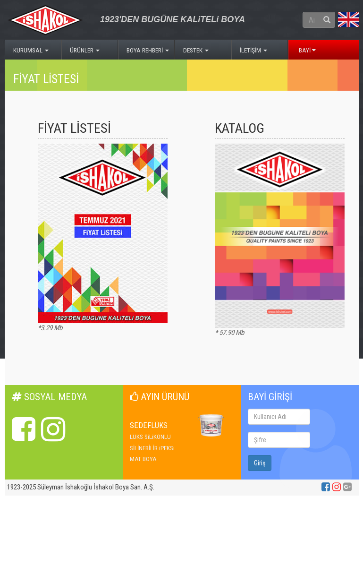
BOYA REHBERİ (148, 50)
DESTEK (196, 50)
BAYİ (307, 50)
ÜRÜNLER (85, 50)
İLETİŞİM (253, 50)
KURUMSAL (31, 50)
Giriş (259, 463)
